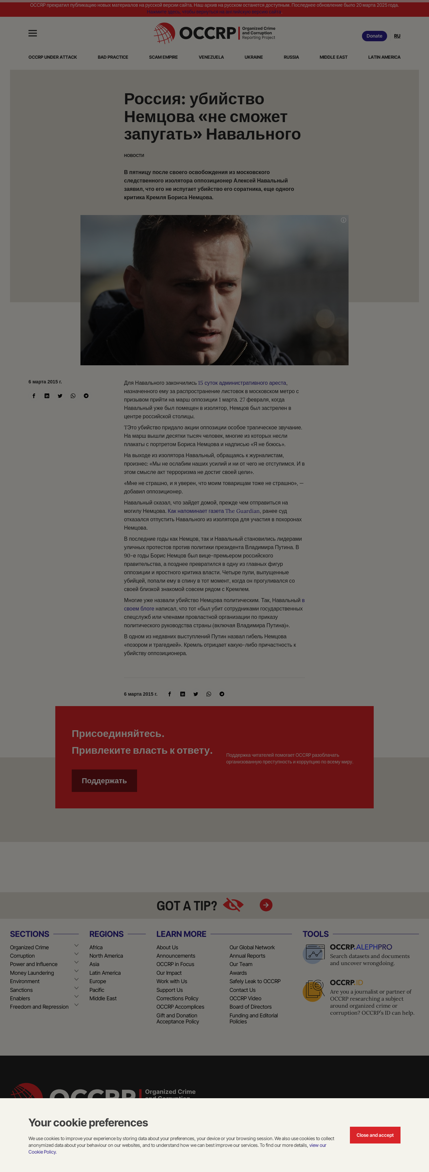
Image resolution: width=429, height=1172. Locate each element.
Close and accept (375, 1135)
